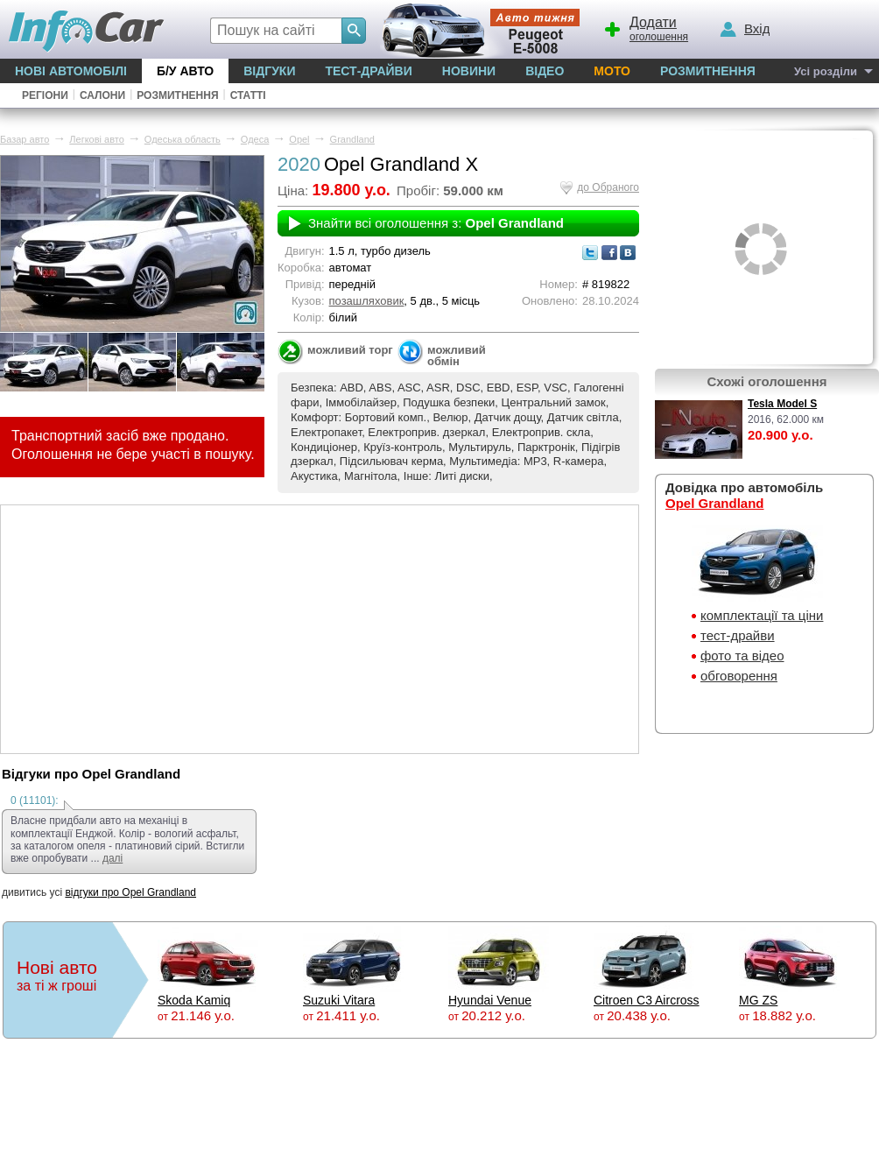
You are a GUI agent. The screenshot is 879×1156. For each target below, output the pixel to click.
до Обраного (608, 187)
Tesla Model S (782, 404)
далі (112, 858)
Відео (544, 71)
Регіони (45, 95)
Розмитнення (708, 71)
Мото (612, 71)
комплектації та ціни (761, 615)
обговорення (738, 675)
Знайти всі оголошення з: (436, 222)
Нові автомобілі (71, 71)
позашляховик (366, 300)
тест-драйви (737, 635)
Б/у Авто (185, 71)
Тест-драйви (368, 71)
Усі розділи (825, 71)
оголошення (645, 27)
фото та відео (742, 655)
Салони (102, 95)
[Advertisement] (319, 628)
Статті (248, 95)
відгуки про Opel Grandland (130, 892)
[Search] (353, 31)
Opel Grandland (714, 503)
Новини (469, 71)
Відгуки (269, 71)
